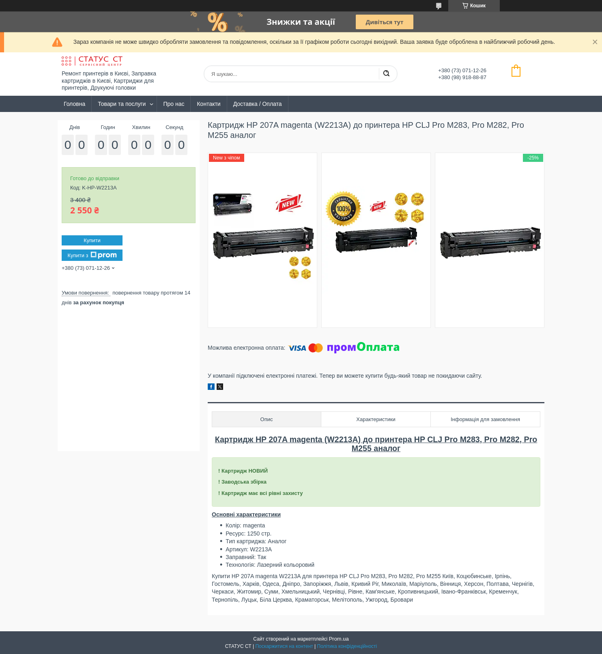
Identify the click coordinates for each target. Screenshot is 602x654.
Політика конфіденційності (347, 646)
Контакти (208, 104)
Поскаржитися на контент (284, 646)
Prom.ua (339, 639)
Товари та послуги (122, 104)
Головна (74, 104)
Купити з (91, 255)
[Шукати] (386, 74)
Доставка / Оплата (257, 104)
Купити (92, 240)
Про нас (173, 104)
